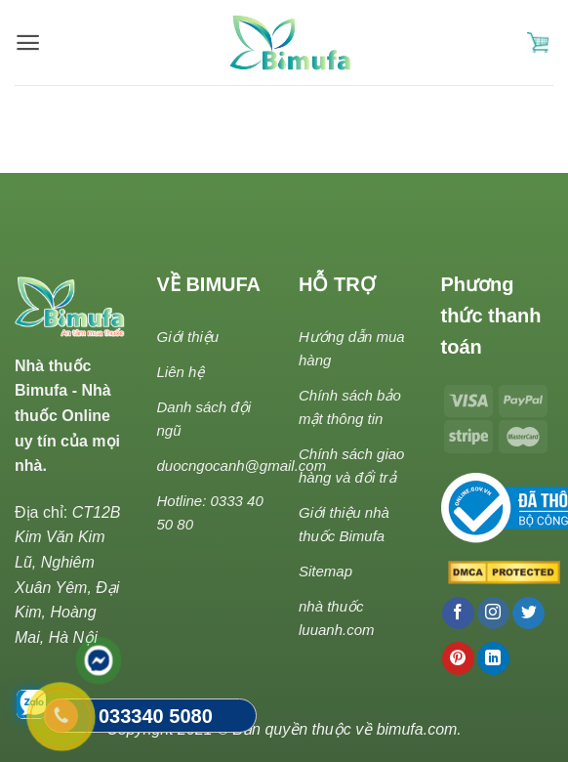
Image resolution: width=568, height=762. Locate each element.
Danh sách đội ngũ (204, 419)
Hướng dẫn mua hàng (352, 348)
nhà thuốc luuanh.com (337, 618)
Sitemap (325, 571)
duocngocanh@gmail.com (242, 465)
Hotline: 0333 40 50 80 (210, 512)
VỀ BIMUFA (209, 284)
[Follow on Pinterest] (458, 658)
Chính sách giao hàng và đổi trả (351, 465)
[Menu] (28, 42)
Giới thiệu (188, 336)
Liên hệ (181, 371)
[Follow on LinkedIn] (493, 658)
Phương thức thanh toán (491, 316)
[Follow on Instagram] (493, 613)
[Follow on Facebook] (458, 613)
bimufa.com (417, 729)
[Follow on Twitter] (528, 613)
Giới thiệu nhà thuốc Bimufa (344, 524)
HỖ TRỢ (337, 284)
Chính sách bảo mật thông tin (350, 407)
